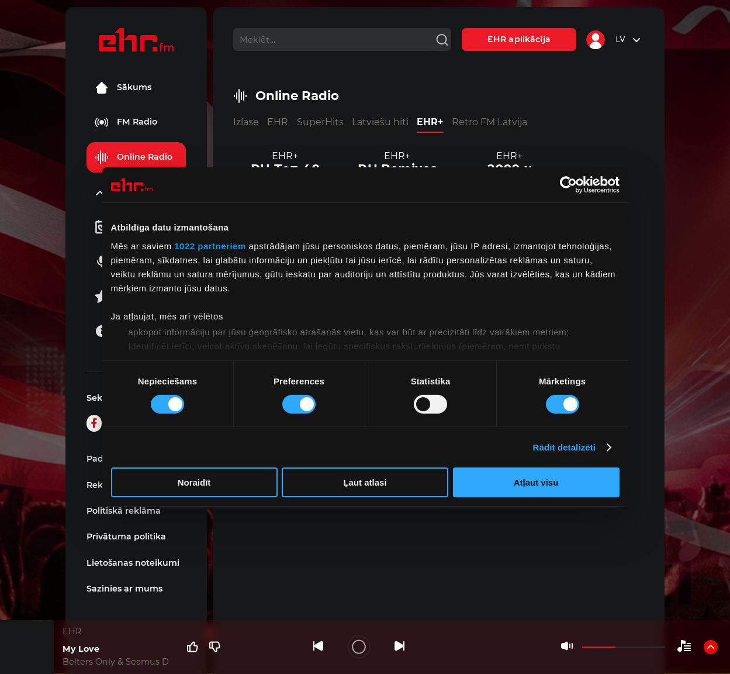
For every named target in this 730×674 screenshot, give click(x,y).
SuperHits (320, 122)
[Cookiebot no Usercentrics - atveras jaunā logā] (568, 185)
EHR (277, 122)
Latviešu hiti (380, 122)
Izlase (246, 122)
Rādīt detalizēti (564, 447)
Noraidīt (194, 482)
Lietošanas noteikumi (133, 563)
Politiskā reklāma (124, 511)
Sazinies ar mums (124, 588)
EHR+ (430, 122)
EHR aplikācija (519, 39)
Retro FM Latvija (489, 122)
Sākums (123, 88)
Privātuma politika (126, 536)
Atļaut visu (536, 482)
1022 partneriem (210, 245)
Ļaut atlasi (364, 482)
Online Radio (133, 157)
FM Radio (126, 122)
